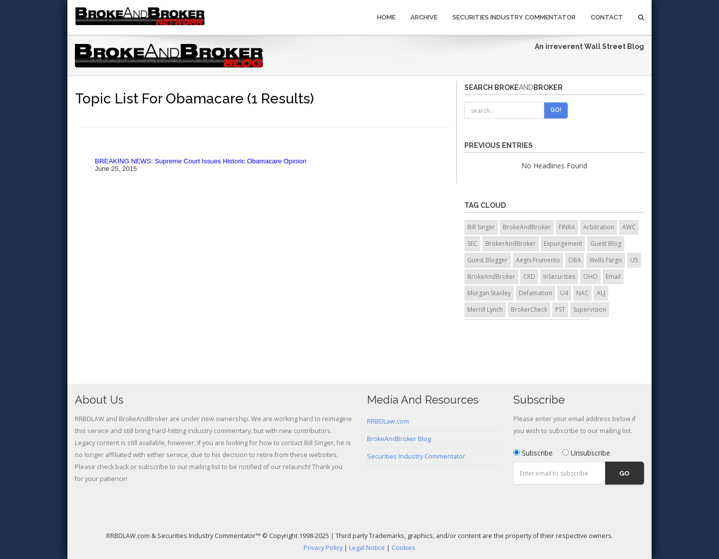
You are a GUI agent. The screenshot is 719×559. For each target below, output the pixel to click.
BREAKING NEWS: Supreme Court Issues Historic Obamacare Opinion (201, 161)
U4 (564, 293)
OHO (590, 276)
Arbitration (598, 227)
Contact (607, 17)
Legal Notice (367, 548)
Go (624, 473)
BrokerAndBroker (510, 243)
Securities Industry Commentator (514, 17)
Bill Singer (481, 227)
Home (386, 17)
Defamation (535, 293)
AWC (629, 227)
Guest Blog (605, 243)
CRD (529, 276)
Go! (555, 109)
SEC (472, 243)
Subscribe (533, 453)
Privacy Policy (323, 548)
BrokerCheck (529, 309)
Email (613, 276)
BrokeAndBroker (527, 227)
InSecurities (559, 276)
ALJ (601, 293)
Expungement (563, 243)
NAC (582, 293)
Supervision (589, 309)
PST (560, 309)
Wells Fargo (605, 260)
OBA (574, 260)
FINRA (567, 227)
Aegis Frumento (538, 260)
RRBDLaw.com (388, 421)
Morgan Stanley (489, 293)
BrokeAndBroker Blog (399, 439)
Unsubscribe (586, 453)
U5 (634, 260)
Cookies (403, 548)
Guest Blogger (487, 260)
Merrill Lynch (485, 309)
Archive (423, 17)
